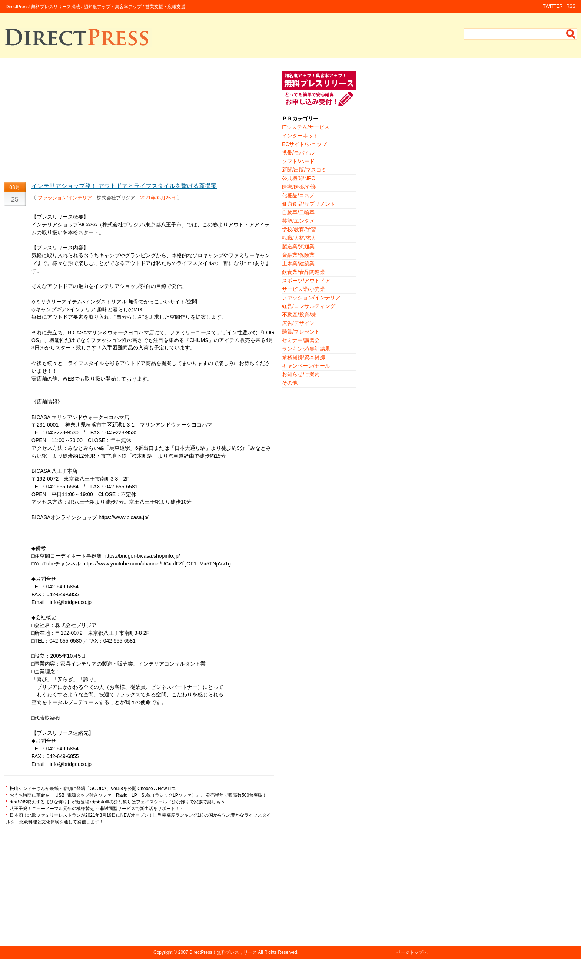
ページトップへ (412, 952)
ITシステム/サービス (305, 127)
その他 (290, 383)
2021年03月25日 (158, 197)
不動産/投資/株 (299, 315)
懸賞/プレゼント (301, 332)
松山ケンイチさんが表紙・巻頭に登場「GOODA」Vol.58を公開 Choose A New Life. (93, 788)
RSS (570, 6)
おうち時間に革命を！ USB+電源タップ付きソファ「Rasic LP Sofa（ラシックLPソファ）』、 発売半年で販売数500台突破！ (138, 795)
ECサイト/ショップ (304, 144)
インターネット (300, 136)
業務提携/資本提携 (303, 357)
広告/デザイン (298, 323)
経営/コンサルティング (308, 306)
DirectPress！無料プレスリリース (223, 952)
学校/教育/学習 (299, 229)
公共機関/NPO (298, 178)
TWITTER (552, 6)
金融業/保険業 (298, 255)
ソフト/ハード (298, 161)
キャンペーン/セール (306, 366)
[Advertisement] (139, 123)
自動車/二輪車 (298, 212)
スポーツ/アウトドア (306, 280)
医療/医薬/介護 (299, 187)
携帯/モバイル (298, 153)
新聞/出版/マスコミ (304, 170)
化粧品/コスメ (298, 195)
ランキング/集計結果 (306, 349)
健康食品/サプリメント (308, 204)
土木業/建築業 (298, 263)
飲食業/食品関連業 (303, 272)
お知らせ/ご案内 (301, 374)
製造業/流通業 (298, 246)
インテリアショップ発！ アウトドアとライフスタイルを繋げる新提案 (124, 186)
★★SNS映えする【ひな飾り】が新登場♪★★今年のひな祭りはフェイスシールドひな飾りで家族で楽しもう (117, 801)
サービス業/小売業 (303, 289)
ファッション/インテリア (65, 197)
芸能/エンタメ (298, 221)
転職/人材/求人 (299, 238)
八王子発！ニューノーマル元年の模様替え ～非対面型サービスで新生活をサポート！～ (97, 808)
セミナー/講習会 (301, 340)
